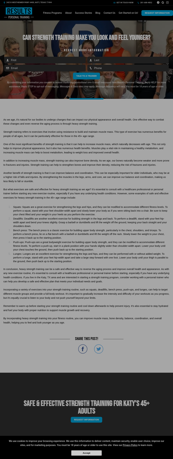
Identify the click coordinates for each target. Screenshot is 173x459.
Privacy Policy (130, 445)
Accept (86, 453)
